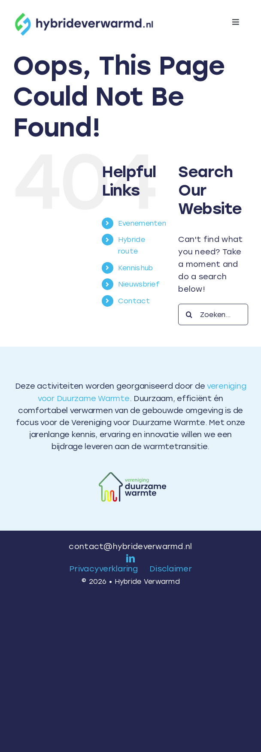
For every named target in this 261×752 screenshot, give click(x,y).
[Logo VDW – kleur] (130, 469)
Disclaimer (170, 569)
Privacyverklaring (103, 569)
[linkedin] (130, 558)
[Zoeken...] (213, 314)
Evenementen (142, 223)
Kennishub (135, 268)
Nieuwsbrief (139, 284)
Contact (134, 301)
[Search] (189, 314)
